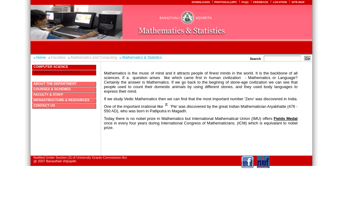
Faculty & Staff (48, 94)
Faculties (58, 57)
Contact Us (44, 105)
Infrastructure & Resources (62, 100)
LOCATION (280, 2)
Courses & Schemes (52, 89)
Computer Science (51, 66)
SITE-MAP (297, 2)
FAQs (245, 2)
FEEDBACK (260, 2)
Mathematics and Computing (94, 57)
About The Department (55, 83)
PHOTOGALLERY (226, 2)
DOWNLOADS (201, 2)
